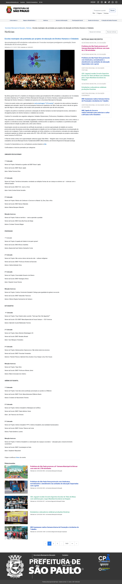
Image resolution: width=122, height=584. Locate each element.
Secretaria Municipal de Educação (15, 28)
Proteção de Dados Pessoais (109, 20)
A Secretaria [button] (14, 20)
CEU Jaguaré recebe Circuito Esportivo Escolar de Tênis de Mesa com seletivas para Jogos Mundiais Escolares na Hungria (95, 77)
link (45, 144)
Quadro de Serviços (93, 20)
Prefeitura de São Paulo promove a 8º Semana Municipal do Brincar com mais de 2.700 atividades (95, 48)
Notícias (106, 13)
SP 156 (40, 2)
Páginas (99, 13)
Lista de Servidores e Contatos (71, 561)
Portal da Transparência (32, 2)
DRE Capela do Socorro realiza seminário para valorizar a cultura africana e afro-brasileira (96, 112)
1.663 (66, 543)
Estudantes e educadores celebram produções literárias (94, 88)
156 (64, 558)
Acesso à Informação (61, 20)
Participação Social (77, 20)
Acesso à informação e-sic (12, 2)
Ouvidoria (22, 2)
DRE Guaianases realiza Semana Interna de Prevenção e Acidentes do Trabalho (95, 100)
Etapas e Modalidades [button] (29, 20)
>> (72, 543)
